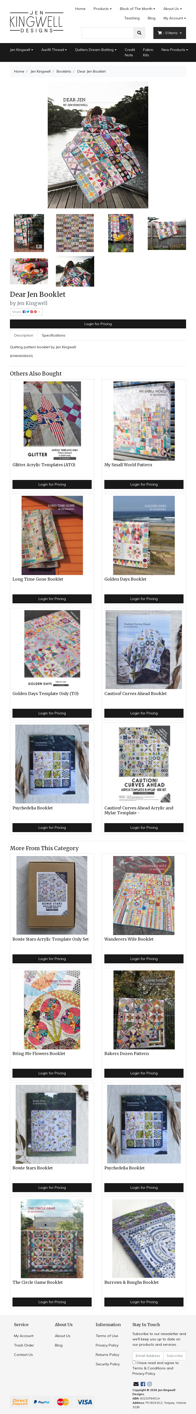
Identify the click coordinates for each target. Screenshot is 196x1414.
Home (80, 8)
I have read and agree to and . (155, 1368)
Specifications (53, 335)
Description (23, 335)
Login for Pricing (98, 324)
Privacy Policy (107, 1345)
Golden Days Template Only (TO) (46, 693)
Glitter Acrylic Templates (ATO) (44, 464)
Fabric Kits (148, 52)
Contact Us (23, 1354)
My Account (23, 1335)
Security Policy (108, 1364)
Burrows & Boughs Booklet (131, 1282)
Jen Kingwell (20, 49)
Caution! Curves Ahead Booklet (135, 693)
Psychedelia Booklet (33, 808)
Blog (151, 18)
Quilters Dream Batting (94, 49)
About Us (171, 8)
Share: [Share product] (25, 312)
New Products (173, 49)
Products (101, 8)
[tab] (24, 335)
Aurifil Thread (52, 49)
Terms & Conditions (149, 1368)
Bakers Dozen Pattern (126, 1053)
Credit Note (130, 52)
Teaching (132, 18)
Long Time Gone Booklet (38, 579)
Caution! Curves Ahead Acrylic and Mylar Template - (138, 810)
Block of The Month (136, 8)
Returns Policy (107, 1354)
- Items (168, 33)
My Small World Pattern (128, 464)
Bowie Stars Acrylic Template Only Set (51, 939)
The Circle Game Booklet (38, 1282)
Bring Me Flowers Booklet (39, 1053)
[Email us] (136, 1384)
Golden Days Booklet (125, 579)
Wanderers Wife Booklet (129, 939)
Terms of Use (107, 1335)
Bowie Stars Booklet (33, 1168)
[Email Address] (148, 1355)
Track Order (24, 1345)
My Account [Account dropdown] (173, 18)
